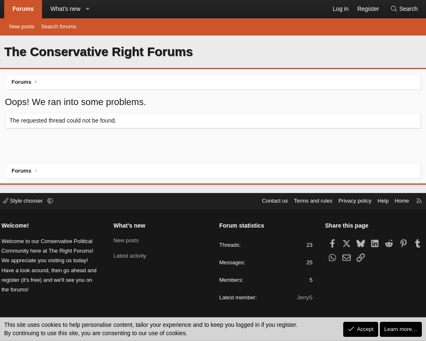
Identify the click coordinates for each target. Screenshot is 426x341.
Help (380, 201)
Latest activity (131, 255)
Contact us (272, 201)
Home (399, 201)
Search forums (59, 26)
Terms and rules (310, 201)
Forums (23, 8)
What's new (65, 8)
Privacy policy (352, 201)
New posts (22, 26)
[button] (88, 9)
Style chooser (26, 201)
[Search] (404, 9)
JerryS (303, 298)
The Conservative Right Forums (98, 51)
